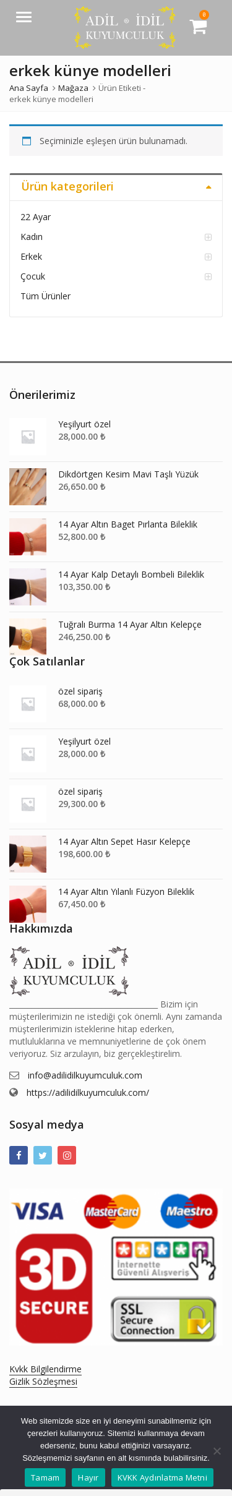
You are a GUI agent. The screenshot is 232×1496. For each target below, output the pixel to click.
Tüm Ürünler (45, 296)
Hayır (88, 1477)
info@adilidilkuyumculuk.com (85, 1075)
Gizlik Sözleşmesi (43, 1381)
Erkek (31, 256)
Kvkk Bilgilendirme (45, 1369)
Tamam (45, 1477)
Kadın (31, 236)
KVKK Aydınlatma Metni (162, 1477)
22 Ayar (35, 217)
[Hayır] (216, 1451)
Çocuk (32, 276)
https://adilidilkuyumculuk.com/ (88, 1092)
